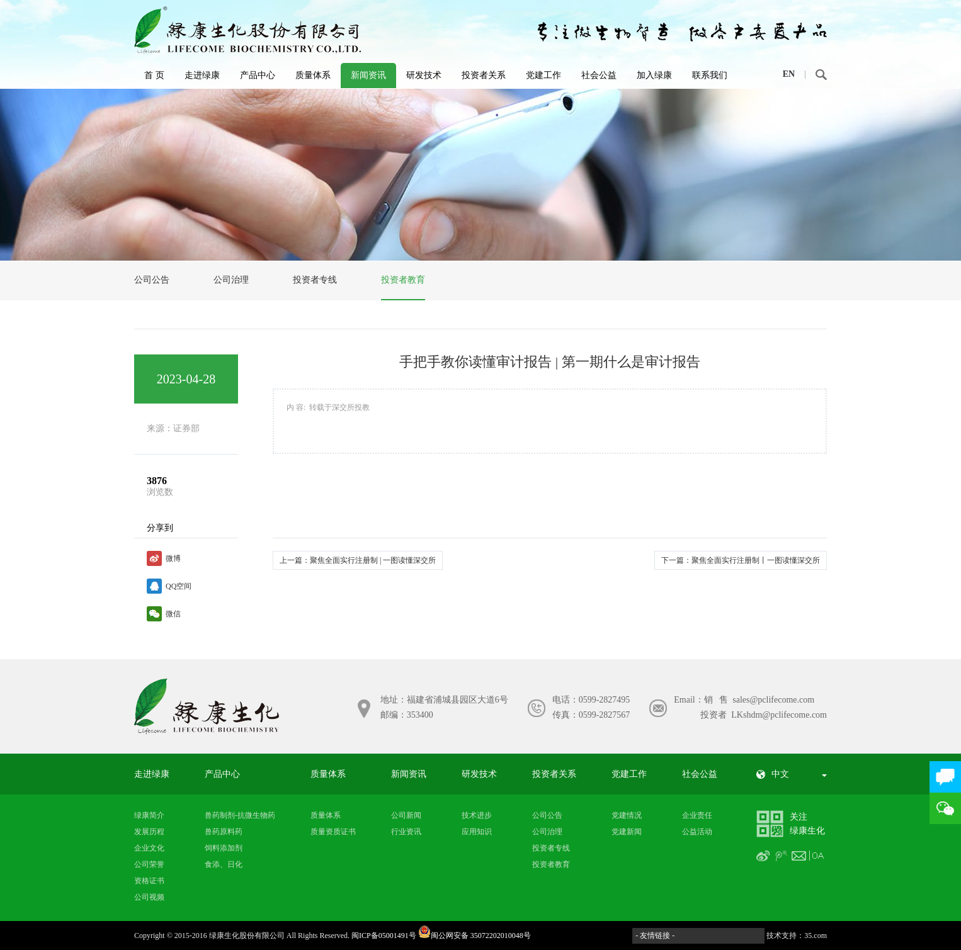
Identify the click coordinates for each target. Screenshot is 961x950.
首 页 (154, 75)
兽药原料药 (223, 831)
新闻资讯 (368, 75)
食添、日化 (223, 864)
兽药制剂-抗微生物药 (240, 815)
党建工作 (543, 75)
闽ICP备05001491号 (383, 935)
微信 (173, 613)
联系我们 (709, 75)
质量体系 (313, 75)
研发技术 (423, 75)
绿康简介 (149, 815)
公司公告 (151, 280)
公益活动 (697, 831)
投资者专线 (315, 280)
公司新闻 (406, 815)
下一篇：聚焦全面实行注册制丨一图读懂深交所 (740, 560)
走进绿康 (202, 75)
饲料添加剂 (223, 848)
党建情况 (626, 815)
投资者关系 (484, 75)
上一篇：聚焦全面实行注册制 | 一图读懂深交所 (358, 560)
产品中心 (257, 75)
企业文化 (149, 848)
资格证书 (149, 880)
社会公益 (599, 75)
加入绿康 (654, 75)
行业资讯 (406, 831)
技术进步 (477, 815)
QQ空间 (178, 586)
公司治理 (231, 280)
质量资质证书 (333, 831)
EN (789, 74)
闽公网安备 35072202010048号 (474, 935)
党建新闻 (626, 831)
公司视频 (149, 897)
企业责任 (697, 815)
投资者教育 (403, 280)
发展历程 (149, 831)
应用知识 (477, 831)
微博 (173, 558)
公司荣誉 (149, 864)
